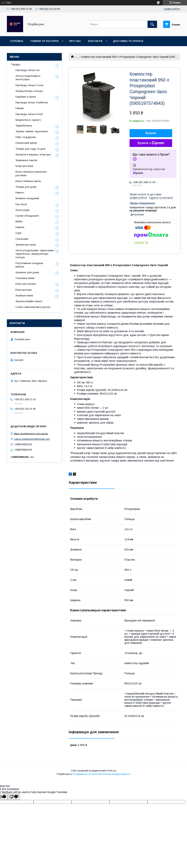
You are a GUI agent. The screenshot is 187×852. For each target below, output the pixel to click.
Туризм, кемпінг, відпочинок (31, 131)
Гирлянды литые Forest (29, 114)
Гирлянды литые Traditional (31, 102)
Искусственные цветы (28, 181)
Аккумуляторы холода (29, 91)
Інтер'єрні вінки (24, 166)
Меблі (18, 221)
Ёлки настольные (25, 283)
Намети (19, 227)
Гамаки (19, 108)
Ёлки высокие (23, 289)
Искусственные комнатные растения (31, 173)
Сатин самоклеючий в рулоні (32, 307)
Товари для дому (25, 186)
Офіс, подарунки (25, 137)
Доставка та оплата (128, 41)
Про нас (75, 41)
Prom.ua (111, 770)
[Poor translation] (14, 797)
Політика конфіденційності (115, 774)
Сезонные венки (24, 278)
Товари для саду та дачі (30, 148)
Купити (151, 133)
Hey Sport (21, 204)
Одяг (18, 233)
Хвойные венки (24, 295)
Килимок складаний (27, 198)
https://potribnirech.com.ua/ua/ (31, 433)
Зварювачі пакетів (26, 160)
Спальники (21, 238)
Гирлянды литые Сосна (29, 85)
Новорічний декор (26, 142)
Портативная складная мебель (29, 265)
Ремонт (19, 192)
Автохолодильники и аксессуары (27, 77)
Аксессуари (22, 210)
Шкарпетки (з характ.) (28, 119)
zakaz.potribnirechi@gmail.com (32, 439)
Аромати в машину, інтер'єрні (33, 154)
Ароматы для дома (27, 272)
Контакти (95, 41)
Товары (15, 64)
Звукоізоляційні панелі (28, 301)
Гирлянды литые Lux (27, 70)
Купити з (151, 143)
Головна (16, 41)
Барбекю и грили (25, 96)
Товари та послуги (44, 41)
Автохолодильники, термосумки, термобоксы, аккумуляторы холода (34, 254)
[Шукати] (152, 24)
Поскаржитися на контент (86, 774)
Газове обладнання (27, 215)
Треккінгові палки (25, 244)
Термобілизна (23, 125)
